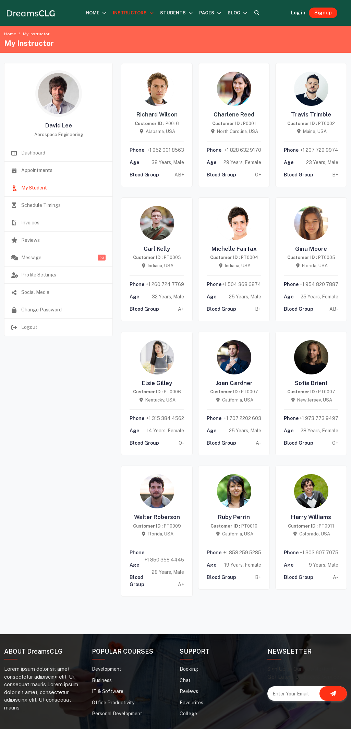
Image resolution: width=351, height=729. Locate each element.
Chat (185, 680)
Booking (189, 669)
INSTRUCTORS (133, 12)
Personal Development (117, 713)
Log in (298, 12)
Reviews (189, 691)
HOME (96, 12)
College (188, 713)
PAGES (210, 12)
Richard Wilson (157, 114)
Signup (323, 12)
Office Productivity (113, 702)
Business (102, 680)
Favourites (191, 702)
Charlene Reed (234, 114)
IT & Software (107, 691)
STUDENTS (176, 12)
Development (106, 669)
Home (10, 34)
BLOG (237, 12)
